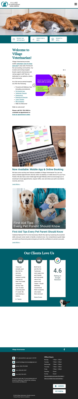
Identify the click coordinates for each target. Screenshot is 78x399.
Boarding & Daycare (22, 97)
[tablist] (50, 98)
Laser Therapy (20, 99)
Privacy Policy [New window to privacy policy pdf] (17, 397)
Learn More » (16, 184)
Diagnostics (19, 95)
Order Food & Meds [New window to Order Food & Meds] (38, 39)
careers (59, 386)
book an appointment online (21, 114)
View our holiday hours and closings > (53, 378)
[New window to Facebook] (64, 350)
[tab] (47, 98)
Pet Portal (59, 391)
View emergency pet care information (54, 376)
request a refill (56, 39)
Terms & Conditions (25, 397)
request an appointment (19, 39)
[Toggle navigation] (75, 4)
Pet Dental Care (20, 91)
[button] (63, 70)
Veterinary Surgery (21, 93)
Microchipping (20, 101)
